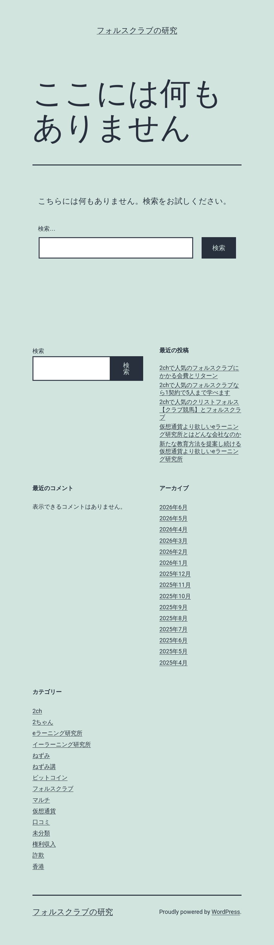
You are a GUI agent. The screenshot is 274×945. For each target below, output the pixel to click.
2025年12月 (175, 573)
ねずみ (41, 755)
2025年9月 (173, 607)
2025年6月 (173, 640)
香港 (38, 866)
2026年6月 (173, 507)
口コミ (41, 821)
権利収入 (44, 844)
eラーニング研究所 (57, 733)
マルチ (41, 799)
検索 (38, 350)
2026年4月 (173, 529)
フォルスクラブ (52, 788)
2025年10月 (175, 596)
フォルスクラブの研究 (137, 30)
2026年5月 (173, 518)
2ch (37, 711)
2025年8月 (173, 618)
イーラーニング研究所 (61, 744)
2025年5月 (173, 651)
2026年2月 (173, 551)
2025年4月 (173, 662)
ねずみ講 (44, 766)
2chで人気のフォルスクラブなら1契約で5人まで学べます (199, 389)
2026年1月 (173, 562)
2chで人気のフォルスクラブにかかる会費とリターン (199, 371)
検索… (47, 228)
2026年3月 (173, 540)
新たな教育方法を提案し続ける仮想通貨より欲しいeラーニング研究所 (200, 451)
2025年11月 (175, 584)
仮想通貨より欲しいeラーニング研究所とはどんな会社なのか (200, 430)
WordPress (226, 911)
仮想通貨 (44, 810)
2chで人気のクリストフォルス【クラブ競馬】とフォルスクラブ (200, 409)
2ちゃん (42, 722)
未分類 (41, 833)
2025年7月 (173, 629)
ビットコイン (50, 777)
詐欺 (38, 855)
